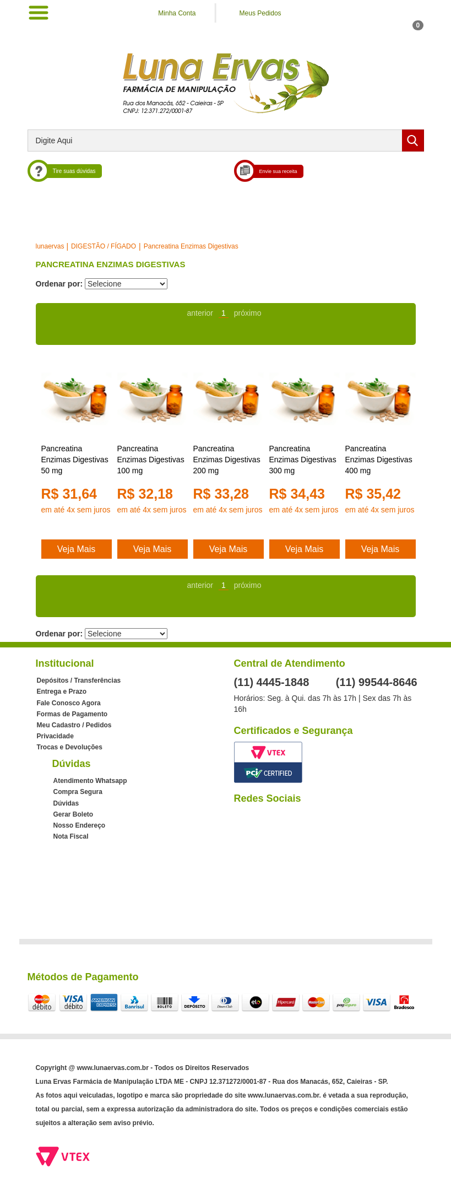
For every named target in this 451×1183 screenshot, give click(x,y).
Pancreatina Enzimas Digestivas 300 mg (302, 459)
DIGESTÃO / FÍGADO (103, 246)
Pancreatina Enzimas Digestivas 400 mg (378, 459)
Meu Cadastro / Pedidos (74, 725)
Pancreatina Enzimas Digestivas (191, 246)
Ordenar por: (59, 283)
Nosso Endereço (79, 825)
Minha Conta (176, 13)
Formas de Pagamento (72, 714)
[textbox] (226, 140)
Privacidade (55, 736)
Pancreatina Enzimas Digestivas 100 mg (150, 459)
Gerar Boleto (73, 814)
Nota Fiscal (71, 836)
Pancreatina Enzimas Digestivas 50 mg (74, 459)
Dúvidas (66, 803)
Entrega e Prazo (62, 691)
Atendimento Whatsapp (90, 781)
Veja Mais (76, 549)
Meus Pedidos (260, 13)
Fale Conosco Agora (69, 703)
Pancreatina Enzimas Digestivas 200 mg (226, 459)
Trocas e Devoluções (69, 747)
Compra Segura (77, 792)
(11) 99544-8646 (376, 682)
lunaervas (50, 246)
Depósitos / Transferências (79, 680)
